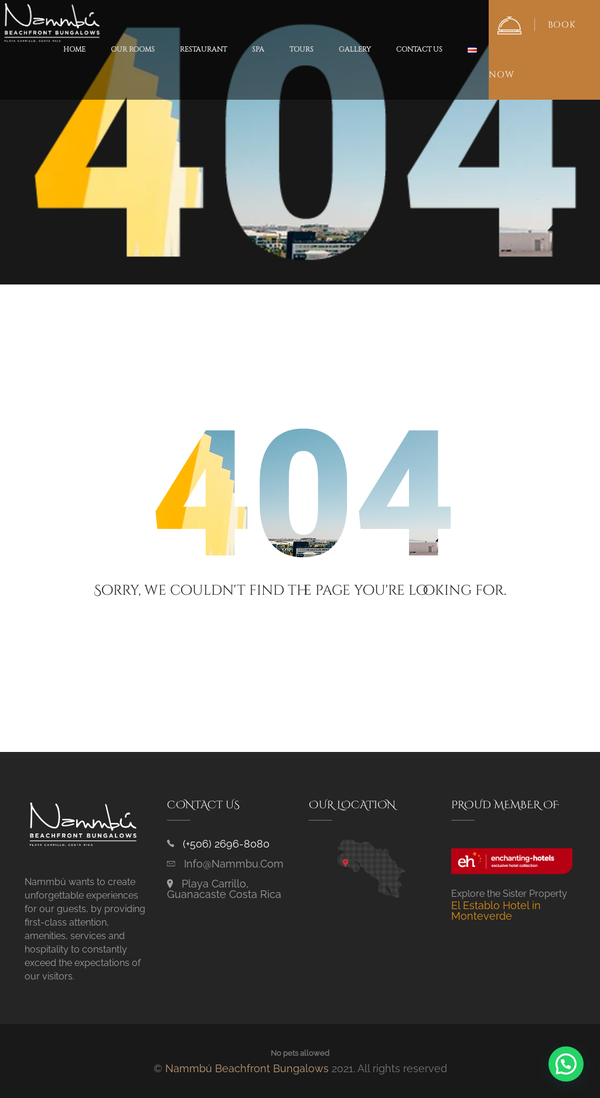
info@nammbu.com (234, 864)
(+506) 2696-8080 (226, 844)
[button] (566, 1064)
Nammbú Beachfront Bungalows (247, 1068)
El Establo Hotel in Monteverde (496, 910)
